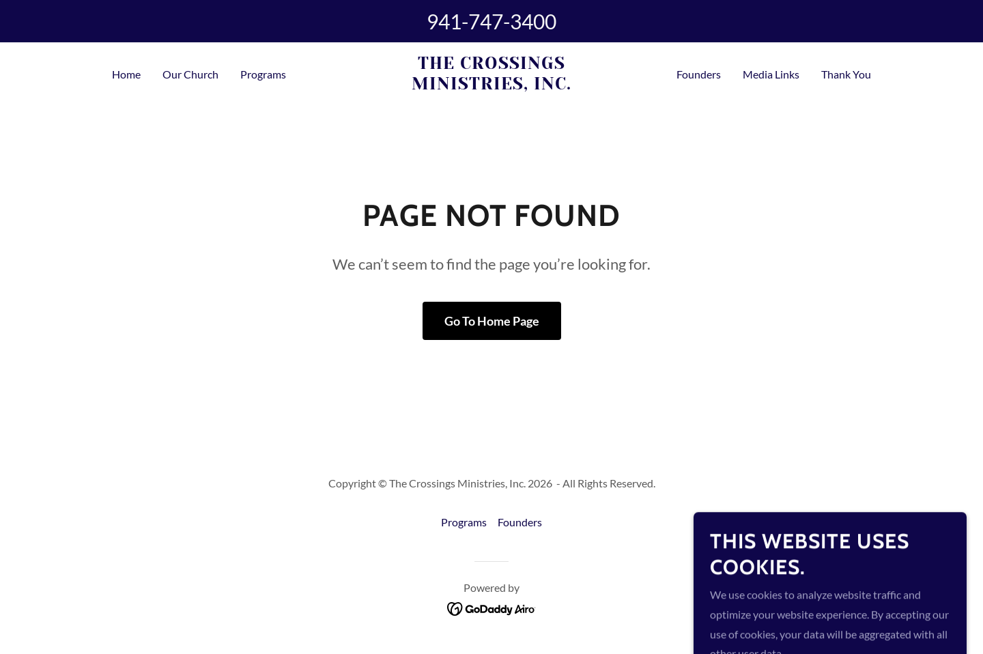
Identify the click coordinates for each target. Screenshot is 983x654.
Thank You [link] (846, 74)
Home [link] (126, 74)
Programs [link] (263, 74)
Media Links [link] (771, 74)
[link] (491, 85)
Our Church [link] (190, 74)
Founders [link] (698, 74)
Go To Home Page (491, 320)
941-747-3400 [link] (491, 21)
